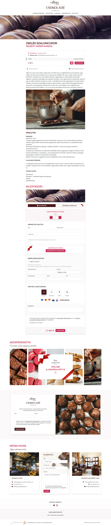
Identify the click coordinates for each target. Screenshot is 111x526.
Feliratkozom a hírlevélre (36, 322)
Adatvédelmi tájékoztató (63, 318)
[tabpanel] (55, 215)
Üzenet (45, 471)
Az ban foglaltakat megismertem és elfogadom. (56, 486)
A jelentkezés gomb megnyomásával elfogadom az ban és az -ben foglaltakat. (55, 319)
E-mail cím (31, 234)
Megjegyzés (31, 306)
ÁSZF (48, 515)
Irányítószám (31, 276)
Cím (67, 276)
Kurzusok (57, 13)
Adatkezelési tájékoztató (53, 486)
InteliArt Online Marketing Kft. (44, 522)
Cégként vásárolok (34, 261)
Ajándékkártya (66, 13)
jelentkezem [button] (79, 63)
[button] (71, 63)
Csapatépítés (49, 13)
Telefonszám (60, 227)
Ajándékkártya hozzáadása (55, 250)
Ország (58, 269)
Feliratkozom (20, 429)
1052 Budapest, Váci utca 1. (92, 482)
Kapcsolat (75, 13)
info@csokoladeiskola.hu (77, 69)
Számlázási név (32, 269)
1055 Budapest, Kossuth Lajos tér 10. (47, 55)
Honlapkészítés (31, 522)
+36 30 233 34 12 (33, 69)
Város (48, 276)
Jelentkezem (41, 205)
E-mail (35, 413)
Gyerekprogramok (38, 13)
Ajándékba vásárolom (69, 205)
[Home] (55, 6)
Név (29, 227)
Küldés (47, 491)
